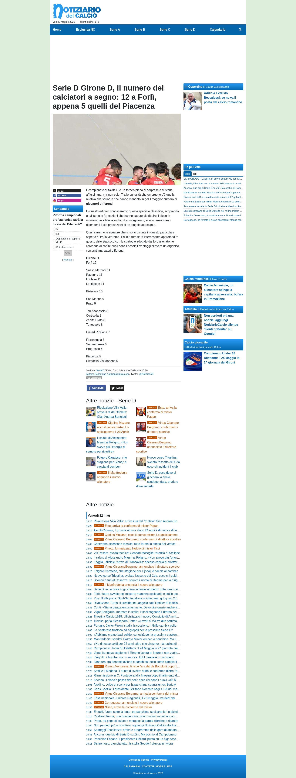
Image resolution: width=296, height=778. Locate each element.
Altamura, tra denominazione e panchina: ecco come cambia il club (138, 661)
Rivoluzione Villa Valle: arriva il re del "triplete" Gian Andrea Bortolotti (112, 412)
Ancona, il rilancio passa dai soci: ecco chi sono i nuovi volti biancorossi (141, 680)
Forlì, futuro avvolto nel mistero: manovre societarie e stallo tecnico (138, 593)
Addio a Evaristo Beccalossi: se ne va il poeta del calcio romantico (223, 97)
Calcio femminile (197, 279)
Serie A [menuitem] (115, 29)
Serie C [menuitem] (165, 29)
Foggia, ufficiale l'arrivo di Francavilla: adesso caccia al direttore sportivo (142, 562)
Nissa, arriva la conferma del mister (123, 707)
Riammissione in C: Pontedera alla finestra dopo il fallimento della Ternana (143, 675)
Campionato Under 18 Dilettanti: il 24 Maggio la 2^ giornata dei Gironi (140, 648)
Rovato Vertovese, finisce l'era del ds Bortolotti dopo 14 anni (139, 666)
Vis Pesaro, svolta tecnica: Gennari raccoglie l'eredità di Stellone (137, 553)
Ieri (195, 173)
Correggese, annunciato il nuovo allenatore (128, 702)
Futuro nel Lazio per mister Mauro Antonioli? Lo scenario (213, 201)
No (57, 233)
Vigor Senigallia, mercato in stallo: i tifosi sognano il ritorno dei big (138, 612)
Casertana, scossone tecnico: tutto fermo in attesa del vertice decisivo (140, 544)
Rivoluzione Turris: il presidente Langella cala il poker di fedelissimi (138, 602)
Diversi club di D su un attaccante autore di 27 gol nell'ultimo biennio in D (222, 197)
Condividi (96, 388)
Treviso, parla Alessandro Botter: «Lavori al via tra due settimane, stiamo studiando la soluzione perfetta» (164, 621)
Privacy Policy (159, 759)
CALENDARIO (132, 766)
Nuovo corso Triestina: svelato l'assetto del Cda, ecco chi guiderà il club (164, 462)
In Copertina (193, 86)
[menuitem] (240, 29)
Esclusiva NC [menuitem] (85, 29)
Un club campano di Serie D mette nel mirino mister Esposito (216, 210)
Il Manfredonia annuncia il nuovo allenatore (112, 477)
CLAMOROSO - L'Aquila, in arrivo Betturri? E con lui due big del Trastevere (223, 178)
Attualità (191, 309)
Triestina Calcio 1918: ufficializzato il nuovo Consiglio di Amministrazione (142, 616)
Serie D (100, 370)
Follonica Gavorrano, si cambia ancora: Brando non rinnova (215, 215)
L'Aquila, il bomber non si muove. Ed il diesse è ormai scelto (134, 657)
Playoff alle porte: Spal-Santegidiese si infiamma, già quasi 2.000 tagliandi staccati (149, 598)
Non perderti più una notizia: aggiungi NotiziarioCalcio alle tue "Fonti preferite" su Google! (153, 725)
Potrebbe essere (65, 247)
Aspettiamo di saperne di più (68, 240)
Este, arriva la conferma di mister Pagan (162, 412)
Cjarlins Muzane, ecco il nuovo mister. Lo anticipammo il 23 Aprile (113, 427)
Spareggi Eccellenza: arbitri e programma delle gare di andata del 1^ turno (143, 730)
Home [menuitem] (57, 29)
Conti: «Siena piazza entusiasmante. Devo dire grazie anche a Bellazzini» (143, 607)
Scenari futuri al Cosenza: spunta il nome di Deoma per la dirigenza (139, 580)
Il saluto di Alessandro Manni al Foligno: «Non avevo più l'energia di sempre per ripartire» (153, 557)
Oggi (187, 173)
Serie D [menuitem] (190, 29)
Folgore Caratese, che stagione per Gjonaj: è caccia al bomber (112, 462)
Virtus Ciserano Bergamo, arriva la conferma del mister (136, 693)
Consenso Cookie (139, 759)
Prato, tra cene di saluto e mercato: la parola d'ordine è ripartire (136, 720)
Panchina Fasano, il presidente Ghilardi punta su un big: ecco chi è (138, 739)
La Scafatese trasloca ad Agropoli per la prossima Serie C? (133, 630)
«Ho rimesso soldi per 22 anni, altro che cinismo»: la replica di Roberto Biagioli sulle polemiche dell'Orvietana (167, 643)
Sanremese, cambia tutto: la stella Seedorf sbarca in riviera (133, 743)
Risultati (68, 259)
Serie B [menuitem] (140, 29)
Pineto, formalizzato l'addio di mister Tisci (127, 548)
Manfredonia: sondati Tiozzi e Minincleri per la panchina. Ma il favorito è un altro (147, 639)
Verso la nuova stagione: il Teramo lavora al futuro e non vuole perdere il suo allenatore (152, 652)
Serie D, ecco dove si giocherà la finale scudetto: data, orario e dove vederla (145, 589)
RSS (169, 766)
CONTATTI (148, 766)
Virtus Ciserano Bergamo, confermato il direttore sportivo (163, 427)
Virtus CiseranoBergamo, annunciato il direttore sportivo (137, 566)
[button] (68, 253)
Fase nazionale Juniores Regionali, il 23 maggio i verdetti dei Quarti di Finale (145, 698)
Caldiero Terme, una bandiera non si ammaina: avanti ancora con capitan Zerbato (148, 716)
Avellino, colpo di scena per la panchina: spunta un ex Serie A (135, 684)
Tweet (117, 388)
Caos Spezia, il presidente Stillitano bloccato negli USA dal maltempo (140, 689)
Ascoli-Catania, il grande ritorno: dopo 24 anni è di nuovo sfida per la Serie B (145, 530)
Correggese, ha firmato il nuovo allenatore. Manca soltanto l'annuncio (220, 220)
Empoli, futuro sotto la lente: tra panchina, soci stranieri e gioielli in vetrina (143, 711)
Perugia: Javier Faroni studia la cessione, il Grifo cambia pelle (135, 625)
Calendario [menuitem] (218, 29)
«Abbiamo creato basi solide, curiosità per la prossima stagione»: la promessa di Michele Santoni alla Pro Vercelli (169, 634)
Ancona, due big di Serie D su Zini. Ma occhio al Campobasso (135, 734)
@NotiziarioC (146, 374)
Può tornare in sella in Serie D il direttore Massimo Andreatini (216, 206)
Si (57, 228)
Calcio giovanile (196, 342)
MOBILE (160, 766)
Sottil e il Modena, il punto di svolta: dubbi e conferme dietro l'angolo (139, 671)
